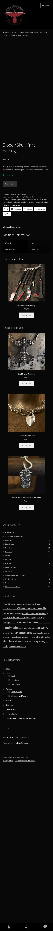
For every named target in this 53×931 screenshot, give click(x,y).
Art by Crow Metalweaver (14, 693)
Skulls (19, 359)
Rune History (11, 866)
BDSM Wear (9, 697)
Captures (8, 709)
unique (45, 359)
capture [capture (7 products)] (15, 766)
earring (13, 354)
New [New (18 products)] (43, 790)
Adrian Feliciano (22, 900)
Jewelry (30, 357)
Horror (13, 357)
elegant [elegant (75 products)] (22, 779)
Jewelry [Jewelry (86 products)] (42, 785)
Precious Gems (10, 736)
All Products (15, 352)
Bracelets (8, 705)
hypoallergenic (22, 357)
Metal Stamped (10, 724)
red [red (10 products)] (29, 794)
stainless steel (37, 359)
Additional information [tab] (12, 384)
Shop (8, 830)
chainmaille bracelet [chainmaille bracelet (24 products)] (12, 770)
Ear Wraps (8, 713)
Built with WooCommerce (25, 918)
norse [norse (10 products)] (47, 790)
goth (32, 354)
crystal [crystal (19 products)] (33, 774)
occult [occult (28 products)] (15, 794)
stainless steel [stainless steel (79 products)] (12, 798)
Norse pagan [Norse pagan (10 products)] (7, 794)
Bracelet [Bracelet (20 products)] (38, 761)
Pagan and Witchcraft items (15, 732)
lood (45, 357)
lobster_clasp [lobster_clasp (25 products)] (9, 790)
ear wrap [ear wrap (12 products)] (13, 780)
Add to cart (9, 341)
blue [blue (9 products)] (33, 761)
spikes (29, 359)
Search (26, 927)
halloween (38, 354)
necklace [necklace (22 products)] (37, 790)
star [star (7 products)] (47, 799)
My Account (15, 841)
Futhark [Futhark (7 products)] (40, 780)
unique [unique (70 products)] (7, 803)
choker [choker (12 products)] (27, 775)
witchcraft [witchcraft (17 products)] (21, 804)
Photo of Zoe (8, 894)
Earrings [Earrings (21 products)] (6, 780)
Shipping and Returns (19, 853)
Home (7, 33)
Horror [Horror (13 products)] (20, 785)
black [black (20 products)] (25, 761)
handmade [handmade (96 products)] (10, 785)
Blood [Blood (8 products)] (29, 761)
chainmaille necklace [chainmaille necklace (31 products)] (14, 774)
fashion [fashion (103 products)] (32, 779)
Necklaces (8, 728)
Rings (7, 740)
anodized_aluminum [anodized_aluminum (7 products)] (16, 761)
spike (24, 359)
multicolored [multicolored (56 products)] (24, 790)
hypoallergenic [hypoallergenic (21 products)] (30, 785)
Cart (13, 833)
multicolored (7, 359)
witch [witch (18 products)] (14, 803)
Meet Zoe (9, 857)
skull (14, 359)
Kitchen (8, 721)
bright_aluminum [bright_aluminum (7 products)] (7, 766)
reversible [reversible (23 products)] (35, 794)
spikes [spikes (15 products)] (47, 794)
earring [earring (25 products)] (40, 774)
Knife (36, 357)
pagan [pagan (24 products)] (21, 794)
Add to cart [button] (26, 472)
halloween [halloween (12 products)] (46, 780)
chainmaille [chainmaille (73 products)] (38, 765)
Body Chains (9, 701)
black (8, 354)
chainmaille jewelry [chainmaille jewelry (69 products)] (35, 770)
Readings (9, 862)
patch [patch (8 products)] (26, 794)
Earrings (23, 352)
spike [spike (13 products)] (42, 794)
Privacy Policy (16, 849)
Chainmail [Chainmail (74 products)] (24, 765)
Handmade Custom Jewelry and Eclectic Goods (27, 33)
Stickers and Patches (12, 744)
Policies (9, 846)
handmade (6, 357)
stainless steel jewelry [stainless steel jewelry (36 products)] (33, 798)
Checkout (15, 837)
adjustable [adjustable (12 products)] (7, 761)
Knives (41, 357)
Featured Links (11, 871)
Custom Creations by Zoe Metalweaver (21, 875)
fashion (27, 354)
